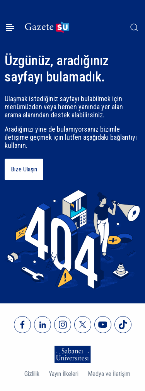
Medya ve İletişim (109, 373)
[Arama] (134, 27)
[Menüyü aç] (10, 27)
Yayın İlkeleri (63, 373)
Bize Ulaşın (24, 169)
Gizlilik (31, 373)
